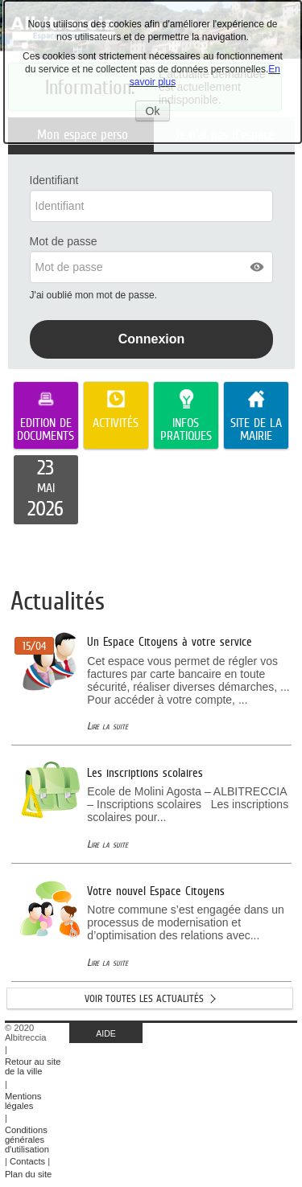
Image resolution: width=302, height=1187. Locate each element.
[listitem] (46, 489)
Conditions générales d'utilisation (27, 1139)
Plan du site (28, 1174)
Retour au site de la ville (33, 1066)
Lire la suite (107, 726)
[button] (258, 267)
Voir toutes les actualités (144, 998)
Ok (158, 112)
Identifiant (54, 180)
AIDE (106, 1033)
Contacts (27, 1161)
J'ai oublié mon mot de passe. (95, 295)
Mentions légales (23, 1101)
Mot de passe (63, 241)
